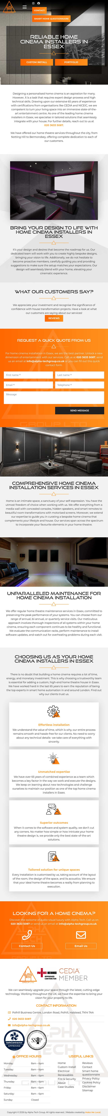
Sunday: (8, 1100)
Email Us (81, 946)
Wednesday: (11, 1075)
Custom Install (67, 1067)
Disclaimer (89, 1086)
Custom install (36, 62)
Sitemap (87, 1090)
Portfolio (71, 62)
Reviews (54, 318)
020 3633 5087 (53, 125)
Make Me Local (93, 1112)
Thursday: (9, 1081)
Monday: (8, 1063)
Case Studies (66, 1086)
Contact (87, 1067)
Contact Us (27, 946)
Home (62, 1063)
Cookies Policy (91, 1082)
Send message (79, 410)
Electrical (63, 1071)
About (62, 1083)
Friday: (7, 1087)
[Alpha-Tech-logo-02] (9, 7)
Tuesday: (9, 1069)
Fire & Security (67, 1079)
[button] (104, 7)
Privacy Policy (90, 1078)
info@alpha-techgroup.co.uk (78, 923)
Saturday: (9, 1093)
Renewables (65, 1075)
